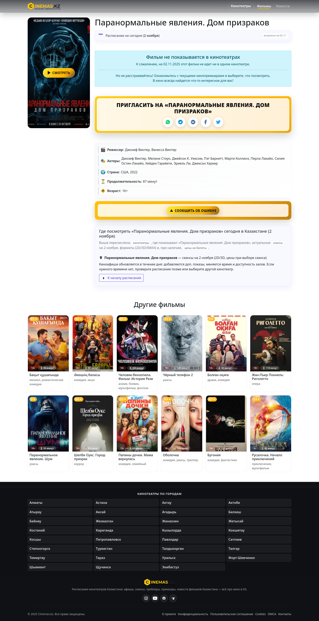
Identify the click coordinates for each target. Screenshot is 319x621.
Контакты (284, 614)
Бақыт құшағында (44, 375)
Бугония (214, 455)
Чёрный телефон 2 (178, 375)
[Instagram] (146, 598)
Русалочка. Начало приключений (267, 457)
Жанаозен (170, 521)
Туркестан (104, 548)
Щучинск (103, 567)
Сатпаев (235, 539)
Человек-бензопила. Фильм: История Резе (135, 377)
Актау (167, 502)
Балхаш (234, 512)
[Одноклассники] (173, 598)
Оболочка (171, 455)
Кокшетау (236, 530)
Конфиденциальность (193, 614)
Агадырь (169, 512)
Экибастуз (170, 567)
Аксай (101, 512)
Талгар (233, 548)
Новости (283, 6)
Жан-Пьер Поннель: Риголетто (268, 377)
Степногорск (39, 548)
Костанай (37, 530)
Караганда (104, 530)
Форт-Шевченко (241, 558)
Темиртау (37, 558)
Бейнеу (35, 521)
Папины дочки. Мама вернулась (135, 457)
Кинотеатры (241, 6)
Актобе (234, 502)
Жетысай (235, 521)
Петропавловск (108, 539)
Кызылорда (171, 530)
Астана (101, 502)
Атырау (35, 512)
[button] (59, 72)
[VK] (193, 122)
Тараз (100, 558)
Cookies (260, 614)
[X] (218, 122)
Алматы (36, 502)
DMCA (272, 614)
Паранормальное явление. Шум (43, 457)
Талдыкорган (173, 548)
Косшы (35, 539)
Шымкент (37, 567)
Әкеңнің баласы (87, 375)
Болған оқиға (218, 375)
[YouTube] (155, 598)
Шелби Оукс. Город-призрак (90, 457)
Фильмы (264, 6)
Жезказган (104, 521)
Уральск (169, 558)
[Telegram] (180, 122)
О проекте (169, 614)
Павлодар (170, 539)
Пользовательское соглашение (231, 614)
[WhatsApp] (168, 122)
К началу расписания (121, 278)
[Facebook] (206, 122)
